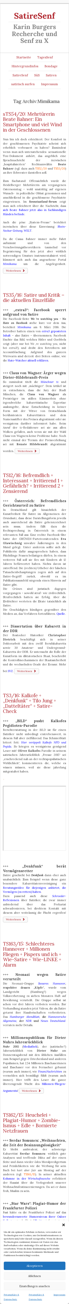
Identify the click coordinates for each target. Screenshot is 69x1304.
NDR (28, 1021)
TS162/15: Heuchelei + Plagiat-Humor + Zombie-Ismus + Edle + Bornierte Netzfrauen (31, 1123)
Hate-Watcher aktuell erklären (28, 360)
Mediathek (30, 1046)
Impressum (59, 1294)
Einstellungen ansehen (34, 1286)
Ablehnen (34, 1276)
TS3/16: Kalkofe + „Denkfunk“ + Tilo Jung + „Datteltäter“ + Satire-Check (29, 703)
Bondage (51, 66)
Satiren (51, 75)
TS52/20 (41, 168)
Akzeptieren (34, 1266)
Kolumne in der (26, 1178)
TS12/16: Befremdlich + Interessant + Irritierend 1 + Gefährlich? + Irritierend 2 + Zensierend (33, 483)
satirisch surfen (23, 84)
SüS (37, 75)
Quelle (60, 613)
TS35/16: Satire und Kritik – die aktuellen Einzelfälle (33, 297)
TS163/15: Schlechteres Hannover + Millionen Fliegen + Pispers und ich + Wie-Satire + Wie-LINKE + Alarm (32, 954)
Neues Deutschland (53, 1021)
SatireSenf (34, 16)
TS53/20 (59, 168)
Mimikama (24, 327)
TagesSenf (45, 57)
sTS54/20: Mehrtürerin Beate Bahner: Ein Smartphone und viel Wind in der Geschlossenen (32, 122)
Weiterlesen (15, 270)
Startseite (23, 57)
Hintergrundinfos (25, 66)
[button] (63, 1225)
